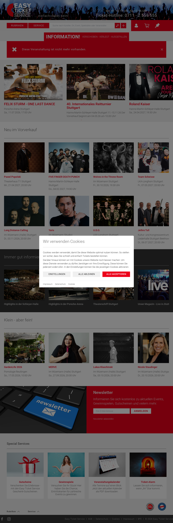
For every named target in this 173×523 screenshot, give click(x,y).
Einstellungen (57, 274)
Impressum (47, 284)
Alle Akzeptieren (116, 274)
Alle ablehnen (86, 274)
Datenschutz (60, 284)
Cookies (71, 284)
